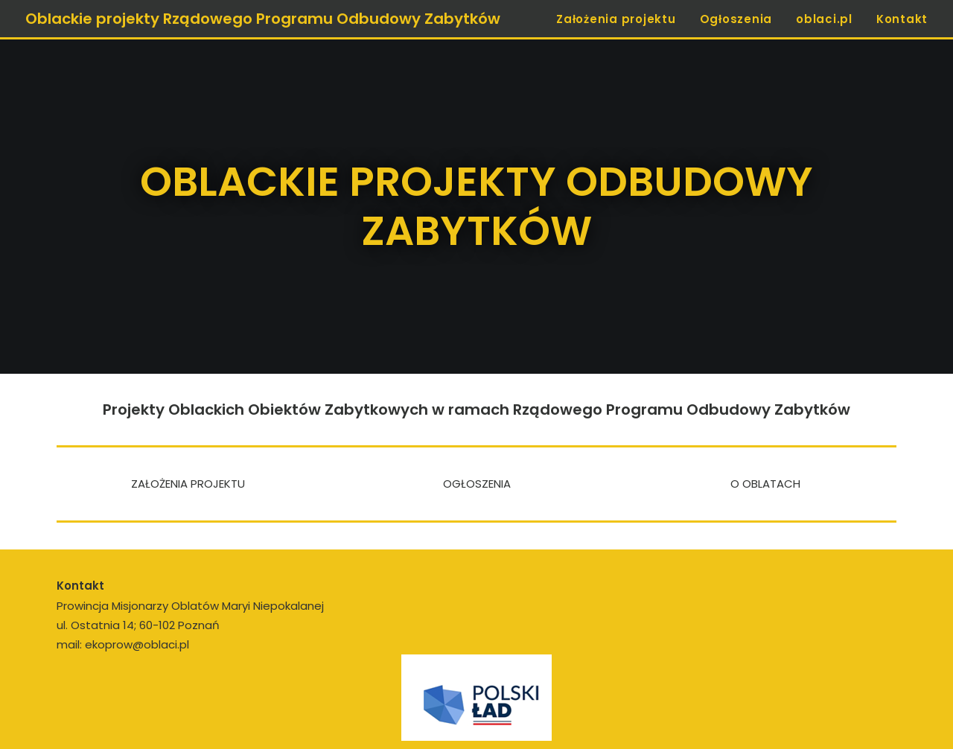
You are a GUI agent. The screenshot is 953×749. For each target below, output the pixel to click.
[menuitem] (621, 18)
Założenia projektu (616, 19)
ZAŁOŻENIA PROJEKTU (188, 479)
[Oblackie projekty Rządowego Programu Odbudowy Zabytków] (262, 18)
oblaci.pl (824, 19)
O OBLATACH (765, 479)
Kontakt (902, 19)
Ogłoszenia (736, 19)
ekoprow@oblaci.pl (137, 640)
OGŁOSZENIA (477, 479)
